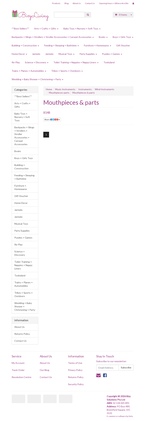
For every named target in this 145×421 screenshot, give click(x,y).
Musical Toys (66, 53)
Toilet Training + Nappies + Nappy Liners (75, 62)
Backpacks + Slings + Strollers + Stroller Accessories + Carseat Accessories (53, 37)
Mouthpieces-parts (59, 92)
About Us (77, 3)
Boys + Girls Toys (123, 37)
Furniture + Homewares (97, 45)
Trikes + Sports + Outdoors (67, 70)
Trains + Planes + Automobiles (29, 70)
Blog (66, 3)
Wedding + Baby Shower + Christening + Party (37, 79)
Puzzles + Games (112, 53)
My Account (18, 362)
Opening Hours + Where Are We (113, 3)
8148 (46, 112)
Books (103, 37)
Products (56, 3)
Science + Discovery (36, 62)
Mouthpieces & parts (83, 92)
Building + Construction (25, 45)
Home (49, 89)
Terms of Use (75, 362)
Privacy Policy (75, 370)
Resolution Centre (21, 377)
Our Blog (44, 370)
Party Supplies (88, 53)
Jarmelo (36, 53)
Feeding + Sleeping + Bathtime (61, 45)
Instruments (85, 89)
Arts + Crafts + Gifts (46, 28)
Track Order (18, 370)
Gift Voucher (123, 45)
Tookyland (109, 62)
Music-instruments (65, 89)
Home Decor (19, 53)
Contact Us (90, 3)
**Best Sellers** (20, 28)
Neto (131, 416)
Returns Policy (22, 333)
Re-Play (16, 62)
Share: (52, 119)
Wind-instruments (104, 89)
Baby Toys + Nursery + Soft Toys (82, 28)
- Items (121, 14)
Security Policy (76, 384)
